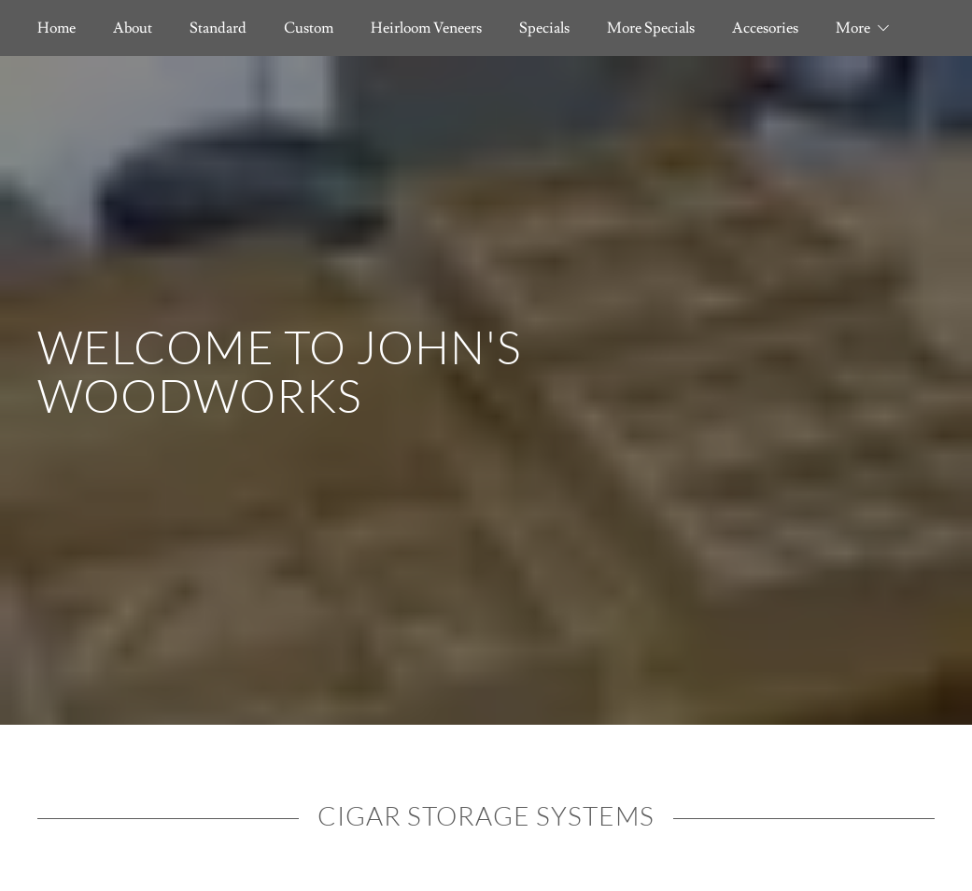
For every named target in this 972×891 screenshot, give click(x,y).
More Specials (651, 28)
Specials (544, 28)
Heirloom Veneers (426, 28)
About (132, 28)
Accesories (765, 28)
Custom (308, 28)
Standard (218, 28)
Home (56, 28)
